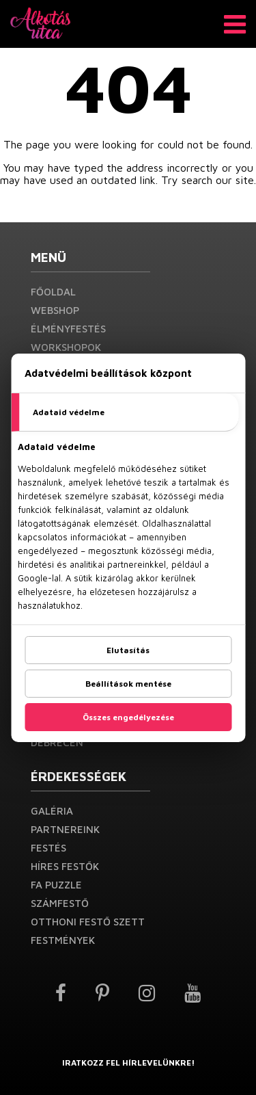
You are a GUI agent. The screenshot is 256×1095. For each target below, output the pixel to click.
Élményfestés (68, 328)
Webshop (55, 310)
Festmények (63, 940)
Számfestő (60, 903)
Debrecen (57, 742)
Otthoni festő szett (88, 921)
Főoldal (53, 292)
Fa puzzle (56, 884)
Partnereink (65, 829)
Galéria (52, 811)
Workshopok (66, 347)
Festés (48, 848)
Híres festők (65, 866)
